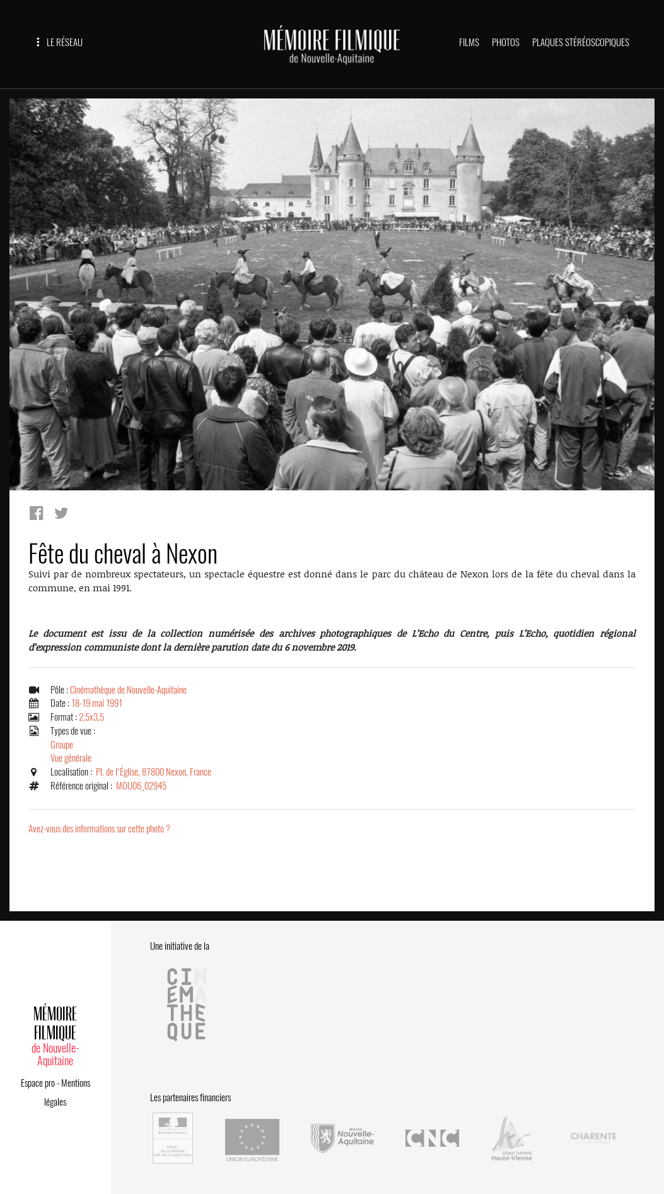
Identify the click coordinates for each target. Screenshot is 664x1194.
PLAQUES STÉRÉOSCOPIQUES (580, 42)
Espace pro (38, 1083)
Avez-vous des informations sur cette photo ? (99, 828)
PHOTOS (506, 42)
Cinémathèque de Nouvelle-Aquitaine (128, 689)
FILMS (469, 42)
